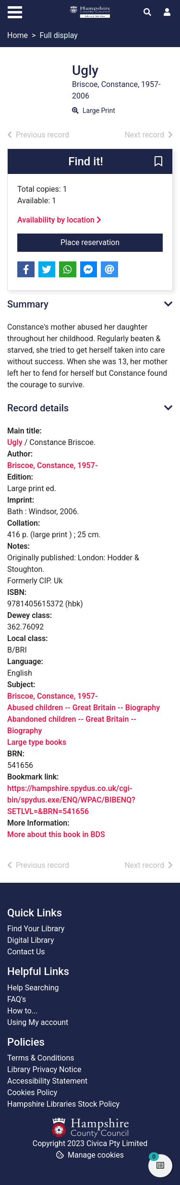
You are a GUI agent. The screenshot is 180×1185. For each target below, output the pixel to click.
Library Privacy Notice (44, 1069)
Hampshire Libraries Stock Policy (63, 1104)
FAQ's (16, 999)
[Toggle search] (147, 12)
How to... (22, 1010)
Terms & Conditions (40, 1057)
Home (17, 35)
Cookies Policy (32, 1092)
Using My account (37, 1022)
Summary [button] (27, 304)
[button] (158, 162)
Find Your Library (35, 928)
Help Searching (33, 987)
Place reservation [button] (102, 241)
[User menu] (167, 12)
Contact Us (26, 951)
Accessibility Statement (47, 1081)
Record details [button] (38, 408)
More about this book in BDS (56, 834)
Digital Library (30, 940)
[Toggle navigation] (15, 11)
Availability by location (59, 219)
